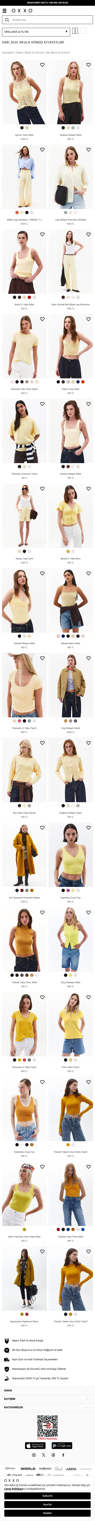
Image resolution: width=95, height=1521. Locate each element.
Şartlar (50, 1366)
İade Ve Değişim (73, 1366)
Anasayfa (8, 52)
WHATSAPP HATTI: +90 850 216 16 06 (47, 3)
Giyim (19, 52)
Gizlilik (59, 1366)
